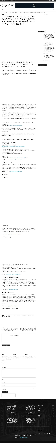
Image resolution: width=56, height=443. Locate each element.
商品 (6, 316)
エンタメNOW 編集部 (14, 335)
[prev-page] (2, 362)
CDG (5, 315)
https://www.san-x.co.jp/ (13, 289)
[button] (53, 9)
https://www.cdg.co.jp (13, 305)
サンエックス (18, 315)
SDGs (8, 315)
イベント (5, 12)
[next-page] (4, 362)
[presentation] (8, 395)
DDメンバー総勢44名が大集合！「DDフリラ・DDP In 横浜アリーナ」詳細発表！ (30, 357)
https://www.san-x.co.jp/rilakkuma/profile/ (13, 274)
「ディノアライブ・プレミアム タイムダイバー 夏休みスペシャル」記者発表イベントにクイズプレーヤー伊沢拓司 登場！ (10, 329)
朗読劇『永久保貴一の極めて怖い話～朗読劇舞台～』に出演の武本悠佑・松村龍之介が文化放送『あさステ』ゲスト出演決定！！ (28, 329)
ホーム (3, 12)
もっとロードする (46, 60)
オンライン (11, 315)
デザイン (29, 315)
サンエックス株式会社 (24, 315)
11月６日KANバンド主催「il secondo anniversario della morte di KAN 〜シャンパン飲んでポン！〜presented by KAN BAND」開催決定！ (7, 358)
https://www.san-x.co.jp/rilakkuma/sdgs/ (15, 125)
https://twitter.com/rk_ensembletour (15, 171)
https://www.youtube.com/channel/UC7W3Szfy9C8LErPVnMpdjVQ (13, 146)
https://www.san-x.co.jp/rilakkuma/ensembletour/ (18, 157)
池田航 (9, 316)
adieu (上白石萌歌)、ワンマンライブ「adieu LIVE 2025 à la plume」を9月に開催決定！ (19, 357)
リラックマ (3, 316)
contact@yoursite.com (23, 437)
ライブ (32, 315)
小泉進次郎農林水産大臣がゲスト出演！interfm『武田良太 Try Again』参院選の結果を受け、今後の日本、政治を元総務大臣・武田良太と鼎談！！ (49, 49)
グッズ (15, 315)
